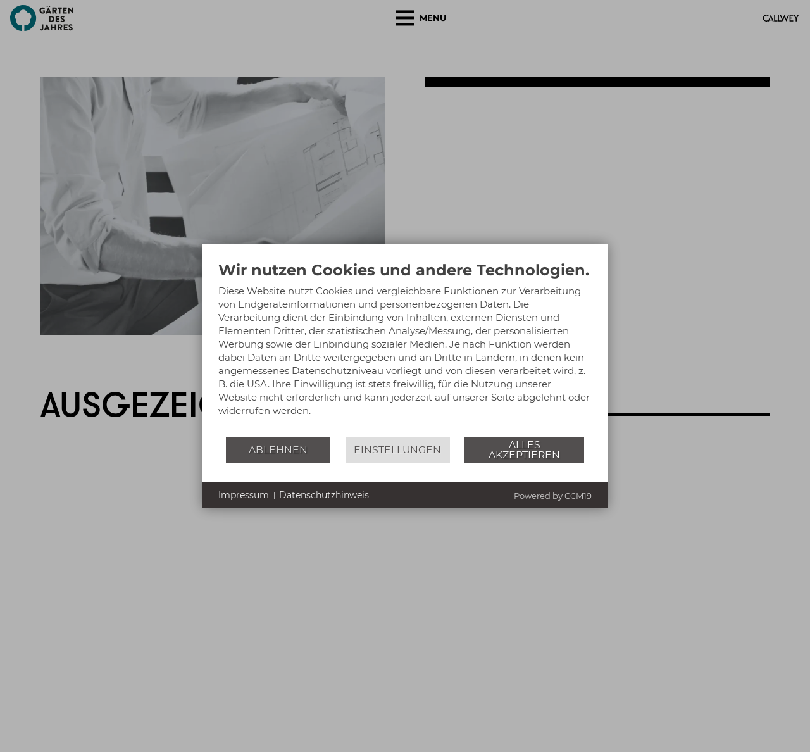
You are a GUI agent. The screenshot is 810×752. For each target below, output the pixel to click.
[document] (405, 348)
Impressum (243, 495)
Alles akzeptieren (524, 450)
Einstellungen (397, 450)
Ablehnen (278, 450)
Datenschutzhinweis (324, 495)
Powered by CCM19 (553, 496)
